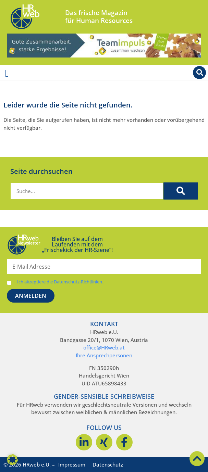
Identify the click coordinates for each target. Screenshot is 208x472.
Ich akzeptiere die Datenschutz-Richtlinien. (60, 282)
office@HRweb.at (104, 347)
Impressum (71, 464)
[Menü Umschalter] (7, 73)
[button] (12, 459)
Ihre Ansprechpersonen (104, 355)
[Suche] (180, 191)
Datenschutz (108, 464)
